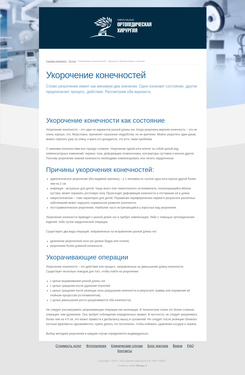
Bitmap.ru (141, 365)
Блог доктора (157, 346)
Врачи (177, 346)
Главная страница (56, 61)
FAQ (190, 346)
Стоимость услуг (68, 346)
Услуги (72, 61)
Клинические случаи (127, 346)
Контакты (124, 351)
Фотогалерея (96, 346)
